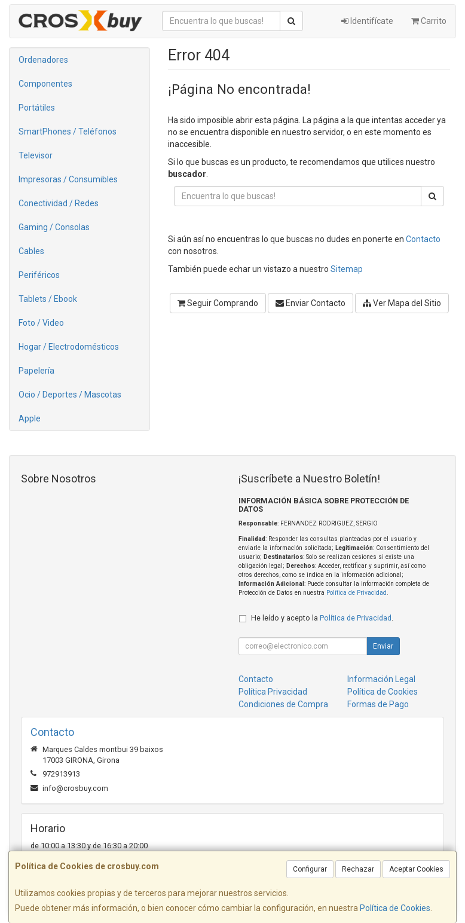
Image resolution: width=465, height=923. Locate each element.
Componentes (45, 83)
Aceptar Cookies (416, 869)
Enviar (383, 646)
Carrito (428, 21)
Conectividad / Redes (59, 203)
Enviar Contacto (310, 303)
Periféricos (39, 275)
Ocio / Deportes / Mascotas (70, 394)
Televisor (36, 155)
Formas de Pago (378, 704)
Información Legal (381, 679)
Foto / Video (41, 323)
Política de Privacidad (356, 592)
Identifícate (367, 21)
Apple (30, 418)
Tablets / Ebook (48, 299)
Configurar (310, 869)
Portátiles (37, 107)
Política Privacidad (272, 691)
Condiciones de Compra (283, 704)
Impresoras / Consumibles (68, 179)
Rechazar (358, 869)
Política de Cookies (395, 908)
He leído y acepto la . (322, 617)
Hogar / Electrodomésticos (69, 347)
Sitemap (347, 269)
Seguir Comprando (218, 303)
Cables (31, 251)
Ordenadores (43, 60)
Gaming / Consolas (54, 227)
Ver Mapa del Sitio (402, 303)
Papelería (36, 370)
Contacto (423, 239)
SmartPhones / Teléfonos (68, 131)
